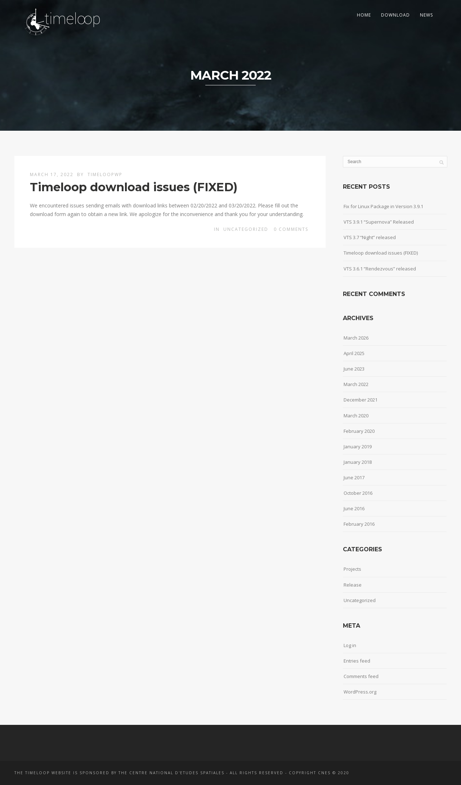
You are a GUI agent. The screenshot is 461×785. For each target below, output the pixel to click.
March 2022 (356, 384)
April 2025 (354, 353)
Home (364, 15)
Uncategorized (245, 229)
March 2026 (356, 338)
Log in (350, 645)
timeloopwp (105, 174)
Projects (352, 569)
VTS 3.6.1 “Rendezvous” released (380, 268)
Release (353, 585)
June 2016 (354, 508)
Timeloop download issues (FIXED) (133, 187)
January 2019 (358, 446)
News (426, 15)
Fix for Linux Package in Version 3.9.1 (383, 206)
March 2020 (356, 415)
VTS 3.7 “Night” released (370, 237)
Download (395, 15)
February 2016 (359, 524)
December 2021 (360, 399)
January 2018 (358, 462)
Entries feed (357, 661)
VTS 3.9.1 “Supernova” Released (379, 222)
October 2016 (358, 493)
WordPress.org (360, 691)
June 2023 (354, 368)
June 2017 (354, 477)
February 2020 (359, 431)
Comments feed (361, 676)
